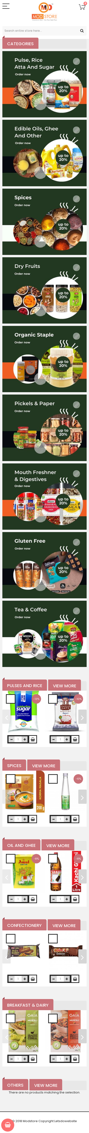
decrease (11, 739)
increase (25, 739)
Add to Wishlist (10, 699)
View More (64, 686)
